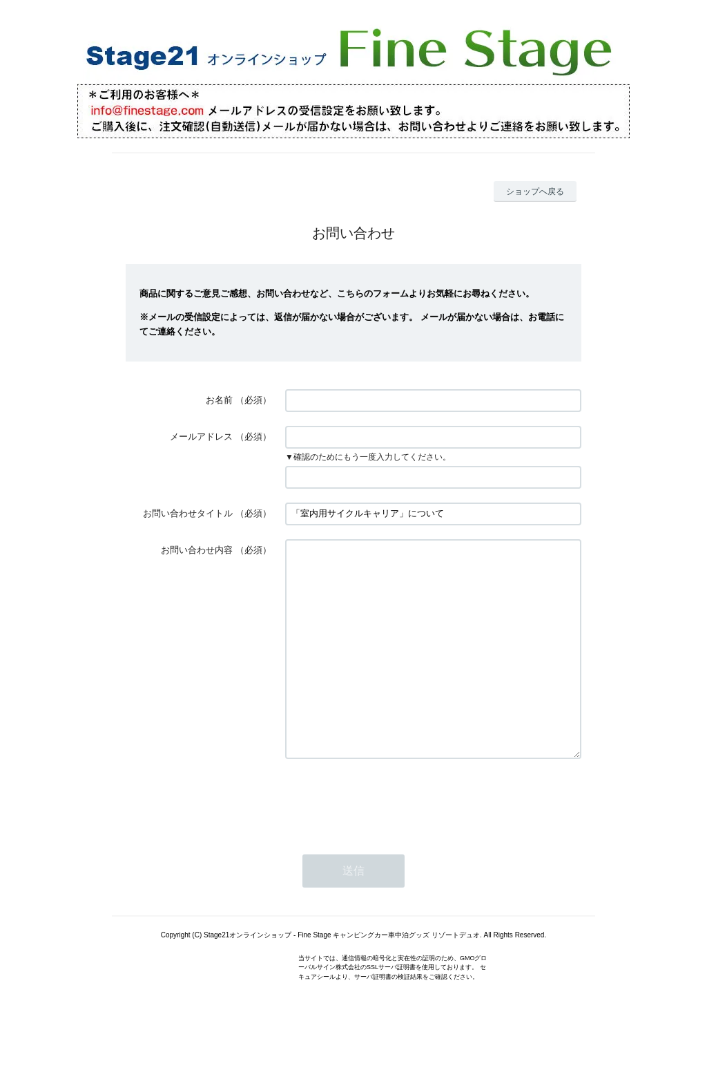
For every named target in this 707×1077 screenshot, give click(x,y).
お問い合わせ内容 (197, 550)
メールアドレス (201, 436)
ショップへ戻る (535, 191)
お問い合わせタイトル (188, 513)
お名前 (219, 400)
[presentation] (390, 841)
